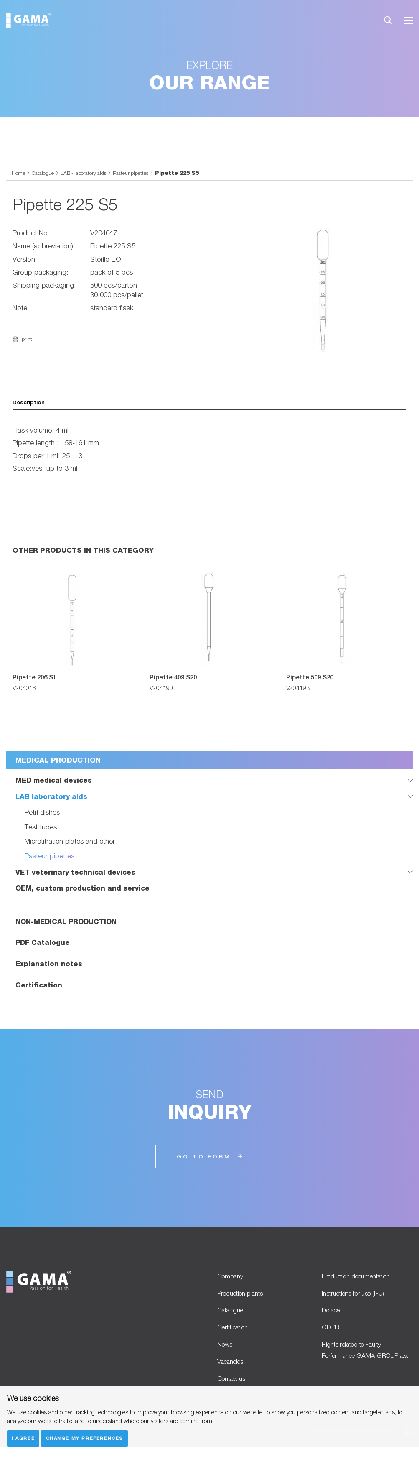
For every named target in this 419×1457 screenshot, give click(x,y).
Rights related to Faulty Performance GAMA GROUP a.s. (365, 1364)
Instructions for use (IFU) (358, 1296)
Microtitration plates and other (71, 842)
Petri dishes (42, 813)
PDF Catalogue (43, 944)
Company (232, 1278)
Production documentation (362, 1278)
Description (30, 403)
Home (19, 172)
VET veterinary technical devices (75, 873)
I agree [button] (24, 1438)
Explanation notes (48, 965)
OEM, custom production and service (82, 889)
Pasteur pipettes (141, 172)
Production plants (244, 1296)
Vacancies (233, 1369)
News (225, 1351)
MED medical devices (53, 781)
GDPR (331, 1333)
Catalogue (45, 172)
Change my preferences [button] (86, 1438)
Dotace (333, 1315)
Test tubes (41, 828)
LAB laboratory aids (51, 797)
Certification (38, 986)
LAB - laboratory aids (89, 172)
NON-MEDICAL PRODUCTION (67, 923)
